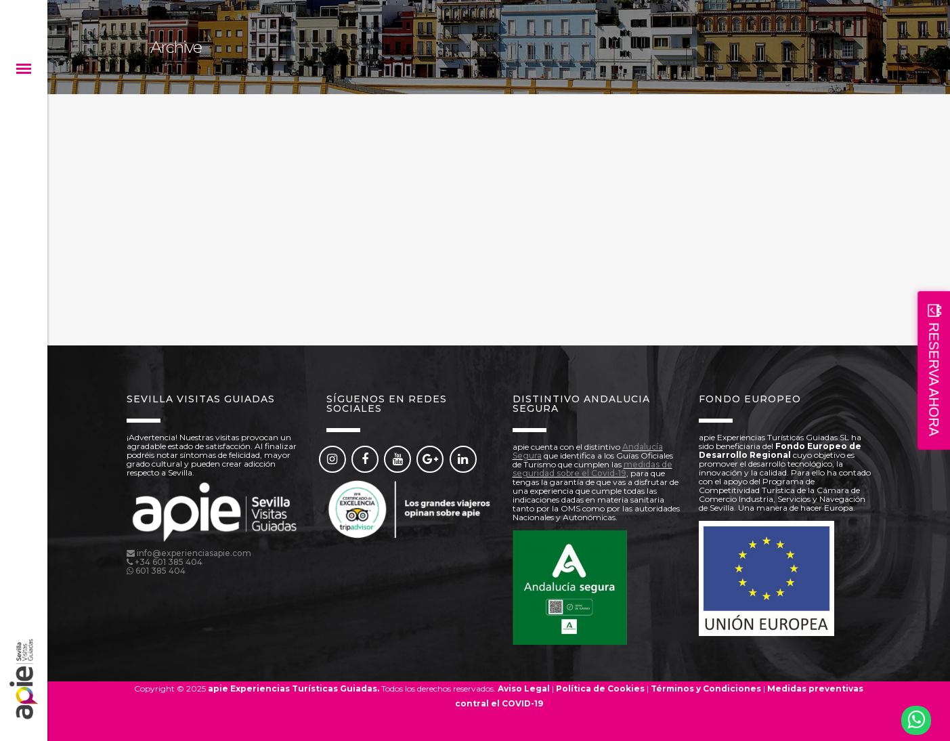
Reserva (499, 718)
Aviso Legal (524, 688)
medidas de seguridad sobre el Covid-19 (592, 468)
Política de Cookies (600, 688)
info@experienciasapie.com (194, 553)
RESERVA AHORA (933, 379)
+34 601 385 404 (168, 562)
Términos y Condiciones (706, 688)
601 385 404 (160, 571)
